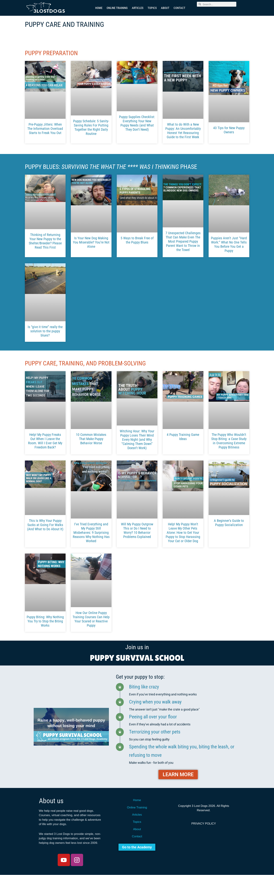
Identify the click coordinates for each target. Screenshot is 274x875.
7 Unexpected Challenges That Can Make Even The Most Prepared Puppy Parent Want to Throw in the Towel (183, 241)
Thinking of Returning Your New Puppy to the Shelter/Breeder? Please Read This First (45, 241)
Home (98, 8)
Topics (152, 8)
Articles (137, 8)
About (165, 8)
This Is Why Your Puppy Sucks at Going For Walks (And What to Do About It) (45, 525)
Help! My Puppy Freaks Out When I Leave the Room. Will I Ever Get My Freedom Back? (45, 441)
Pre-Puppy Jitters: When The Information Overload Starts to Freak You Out (45, 128)
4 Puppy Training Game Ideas (183, 437)
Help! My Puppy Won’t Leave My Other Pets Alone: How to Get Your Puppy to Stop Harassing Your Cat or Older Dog (183, 532)
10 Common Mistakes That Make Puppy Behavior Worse (91, 439)
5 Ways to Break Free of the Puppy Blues (137, 240)
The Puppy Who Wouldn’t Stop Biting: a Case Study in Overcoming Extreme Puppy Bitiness (228, 441)
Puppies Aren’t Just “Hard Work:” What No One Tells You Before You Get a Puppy (229, 244)
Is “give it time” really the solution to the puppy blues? (45, 331)
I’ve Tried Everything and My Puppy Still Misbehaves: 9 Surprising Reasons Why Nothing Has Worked (91, 532)
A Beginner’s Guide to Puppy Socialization (229, 523)
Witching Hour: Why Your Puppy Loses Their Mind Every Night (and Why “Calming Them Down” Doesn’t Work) (137, 439)
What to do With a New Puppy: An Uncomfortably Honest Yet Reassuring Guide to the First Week (183, 130)
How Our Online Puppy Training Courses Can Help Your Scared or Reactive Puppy (91, 619)
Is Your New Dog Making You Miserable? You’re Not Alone (91, 242)
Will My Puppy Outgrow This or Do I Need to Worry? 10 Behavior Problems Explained (137, 530)
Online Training (117, 8)
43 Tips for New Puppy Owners (229, 130)
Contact (179, 8)
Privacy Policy (203, 823)
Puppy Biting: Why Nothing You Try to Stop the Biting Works (45, 621)
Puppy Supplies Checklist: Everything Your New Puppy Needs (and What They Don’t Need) (137, 123)
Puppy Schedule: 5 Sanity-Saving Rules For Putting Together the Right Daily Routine (91, 127)
